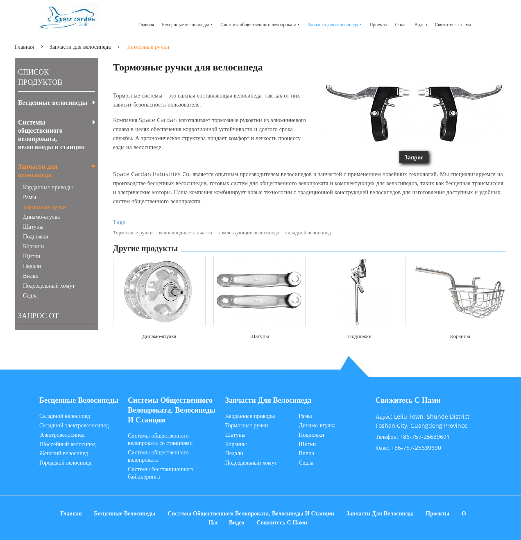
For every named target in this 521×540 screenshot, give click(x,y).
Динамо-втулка (159, 336)
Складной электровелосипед (74, 425)
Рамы (29, 197)
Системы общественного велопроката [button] (258, 24)
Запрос (413, 157)
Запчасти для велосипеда (80, 46)
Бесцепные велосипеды (52, 102)
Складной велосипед (64, 416)
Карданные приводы (48, 187)
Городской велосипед (65, 462)
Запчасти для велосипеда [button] (333, 24)
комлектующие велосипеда (248, 232)
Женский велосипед (63, 453)
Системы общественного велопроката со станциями (160, 439)
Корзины (460, 336)
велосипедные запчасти (185, 232)
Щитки (31, 256)
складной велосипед (308, 232)
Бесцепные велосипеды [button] (185, 24)
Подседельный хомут (49, 285)
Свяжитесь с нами (453, 24)
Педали (32, 266)
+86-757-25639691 (425, 436)
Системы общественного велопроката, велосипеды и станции (51, 134)
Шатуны (259, 336)
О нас (401, 24)
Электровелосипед (62, 434)
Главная (146, 24)
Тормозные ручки (133, 232)
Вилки (31, 275)
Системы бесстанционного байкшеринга (160, 472)
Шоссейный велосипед (67, 444)
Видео (421, 24)
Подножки (360, 336)
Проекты (378, 24)
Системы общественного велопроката (158, 456)
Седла (30, 295)
